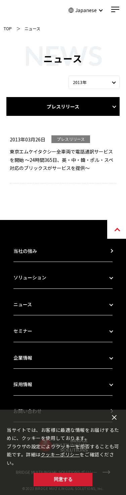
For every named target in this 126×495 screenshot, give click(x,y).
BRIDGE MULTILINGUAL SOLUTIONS (29, 10)
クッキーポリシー (60, 454)
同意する (63, 479)
